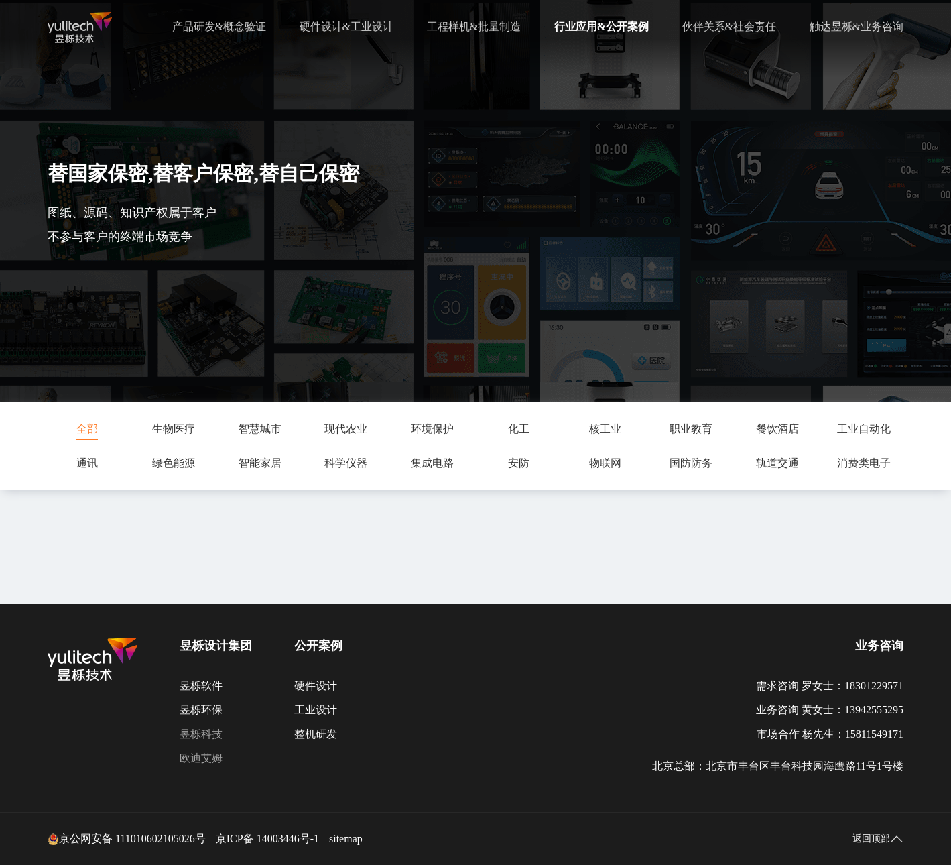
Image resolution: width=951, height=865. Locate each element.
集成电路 (432, 463)
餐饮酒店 (777, 429)
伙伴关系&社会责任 (729, 26)
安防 (518, 463)
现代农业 (345, 429)
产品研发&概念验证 (219, 26)
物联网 (605, 463)
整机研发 (315, 734)
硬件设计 (315, 685)
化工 (518, 429)
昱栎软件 (201, 685)
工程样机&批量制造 (474, 26)
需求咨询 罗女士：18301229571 (829, 685)
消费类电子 (864, 463)
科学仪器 (345, 463)
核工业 (605, 429)
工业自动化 (864, 429)
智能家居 (260, 463)
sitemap (346, 838)
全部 (87, 429)
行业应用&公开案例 (601, 26)
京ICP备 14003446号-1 (267, 838)
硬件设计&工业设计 (346, 26)
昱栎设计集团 (216, 645)
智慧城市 (260, 429)
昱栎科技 (201, 734)
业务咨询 (879, 645)
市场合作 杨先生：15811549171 (830, 734)
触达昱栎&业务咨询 (856, 26)
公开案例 (318, 645)
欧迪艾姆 (201, 758)
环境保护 (432, 429)
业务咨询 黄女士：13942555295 (829, 709)
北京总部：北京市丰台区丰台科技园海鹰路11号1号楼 (777, 766)
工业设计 (315, 709)
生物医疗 (173, 429)
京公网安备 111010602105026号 (127, 839)
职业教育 (691, 429)
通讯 (87, 463)
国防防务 (691, 463)
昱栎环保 (201, 709)
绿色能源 (173, 463)
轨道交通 (777, 463)
